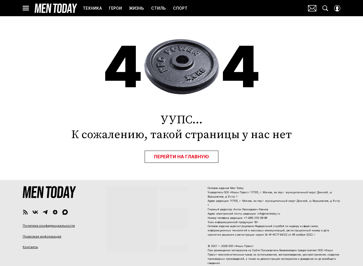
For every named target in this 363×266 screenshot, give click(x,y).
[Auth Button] (337, 8)
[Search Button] (325, 8)
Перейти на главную (181, 156)
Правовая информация (42, 236)
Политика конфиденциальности (49, 226)
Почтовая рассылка (312, 8)
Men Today (56, 8)
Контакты (30, 247)
